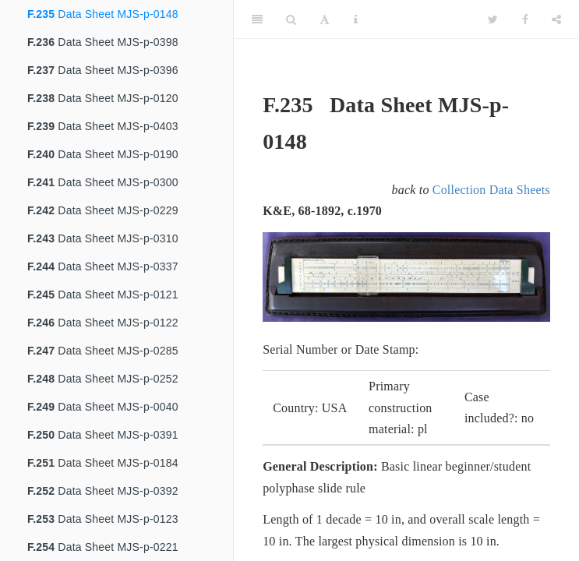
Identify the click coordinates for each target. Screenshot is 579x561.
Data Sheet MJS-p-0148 (102, 14)
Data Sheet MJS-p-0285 (102, 350)
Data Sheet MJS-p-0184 (102, 463)
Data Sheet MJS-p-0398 (102, 42)
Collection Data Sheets (491, 189)
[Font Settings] (324, 19)
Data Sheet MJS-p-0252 (102, 378)
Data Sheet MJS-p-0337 (102, 266)
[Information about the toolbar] (355, 19)
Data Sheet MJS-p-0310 (102, 238)
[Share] (556, 19)
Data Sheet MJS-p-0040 (102, 406)
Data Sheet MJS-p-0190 (102, 154)
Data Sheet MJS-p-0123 (102, 519)
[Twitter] (493, 19)
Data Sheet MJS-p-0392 (102, 491)
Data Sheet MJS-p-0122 (102, 322)
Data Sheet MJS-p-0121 (102, 294)
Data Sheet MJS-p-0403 (102, 126)
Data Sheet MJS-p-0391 (102, 435)
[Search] (291, 19)
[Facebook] (525, 19)
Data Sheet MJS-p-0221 (102, 547)
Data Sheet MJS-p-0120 (102, 98)
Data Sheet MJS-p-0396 (102, 70)
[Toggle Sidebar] (257, 19)
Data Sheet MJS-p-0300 (102, 182)
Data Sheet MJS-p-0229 (102, 210)
